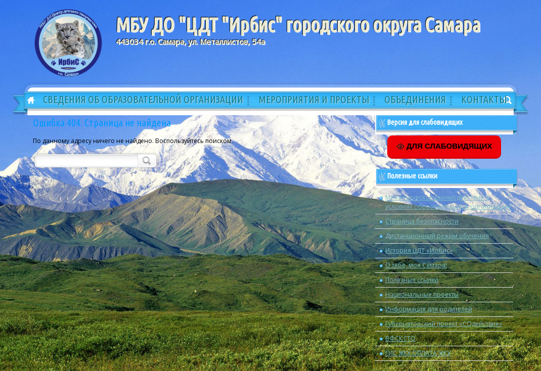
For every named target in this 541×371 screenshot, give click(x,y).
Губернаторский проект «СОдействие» (443, 323)
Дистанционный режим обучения (437, 235)
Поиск (145, 160)
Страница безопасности (422, 221)
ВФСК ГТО (400, 338)
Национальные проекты (422, 294)
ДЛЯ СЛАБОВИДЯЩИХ (444, 146)
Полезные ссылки (411, 279)
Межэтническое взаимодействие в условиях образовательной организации (448, 202)
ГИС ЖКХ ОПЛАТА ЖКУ (417, 353)
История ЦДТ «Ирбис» (419, 250)
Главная (27, 101)
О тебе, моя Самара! (416, 265)
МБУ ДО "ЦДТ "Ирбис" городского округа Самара (298, 24)
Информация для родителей (428, 309)
